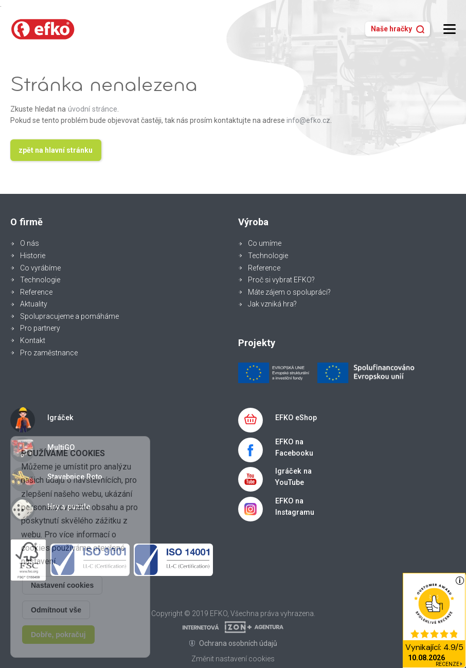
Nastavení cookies (62, 585)
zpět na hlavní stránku (56, 150)
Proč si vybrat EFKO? (281, 280)
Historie (32, 255)
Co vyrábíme (40, 268)
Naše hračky (397, 29)
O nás (29, 243)
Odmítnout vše (56, 610)
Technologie (40, 280)
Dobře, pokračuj (58, 634)
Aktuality (33, 304)
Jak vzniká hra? (272, 304)
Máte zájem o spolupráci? (289, 292)
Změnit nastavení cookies (233, 659)
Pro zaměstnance (49, 353)
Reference (36, 292)
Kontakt (32, 340)
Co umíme (264, 243)
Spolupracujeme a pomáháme (69, 316)
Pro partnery (40, 328)
